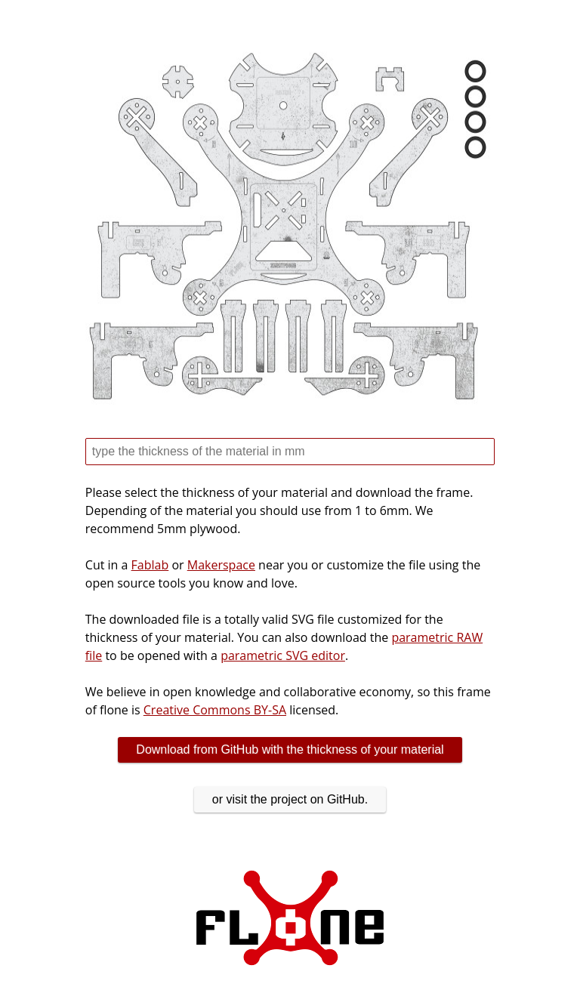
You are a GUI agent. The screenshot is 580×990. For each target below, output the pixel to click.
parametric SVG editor (283, 655)
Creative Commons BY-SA (214, 710)
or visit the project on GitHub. (290, 799)
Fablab (150, 565)
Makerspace (221, 565)
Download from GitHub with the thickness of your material (289, 749)
